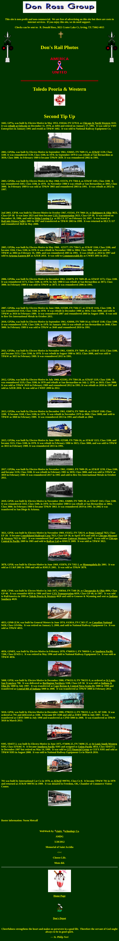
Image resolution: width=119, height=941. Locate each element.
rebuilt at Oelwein (17, 126)
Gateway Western (77, 538)
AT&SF (58, 781)
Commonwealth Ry (73, 255)
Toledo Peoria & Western (42, 596)
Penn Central (96, 532)
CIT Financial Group (78, 749)
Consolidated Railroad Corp (36, 535)
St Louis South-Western (104, 744)
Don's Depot (59, 918)
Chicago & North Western (96, 123)
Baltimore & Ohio (101, 212)
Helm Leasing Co (44, 218)
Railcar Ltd (52, 541)
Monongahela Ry (92, 564)
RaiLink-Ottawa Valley (13, 221)
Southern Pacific (46, 746)
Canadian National (102, 622)
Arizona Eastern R (19, 255)
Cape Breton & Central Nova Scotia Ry (74, 686)
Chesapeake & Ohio (94, 590)
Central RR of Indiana (29, 688)
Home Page (59, 896)
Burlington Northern (54, 683)
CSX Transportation (63, 215)
